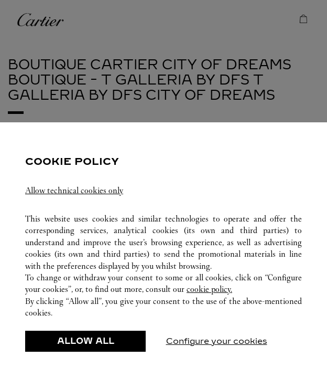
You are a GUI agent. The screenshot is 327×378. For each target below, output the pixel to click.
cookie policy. (209, 289)
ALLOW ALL (85, 341)
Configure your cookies (216, 341)
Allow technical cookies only (74, 190)
